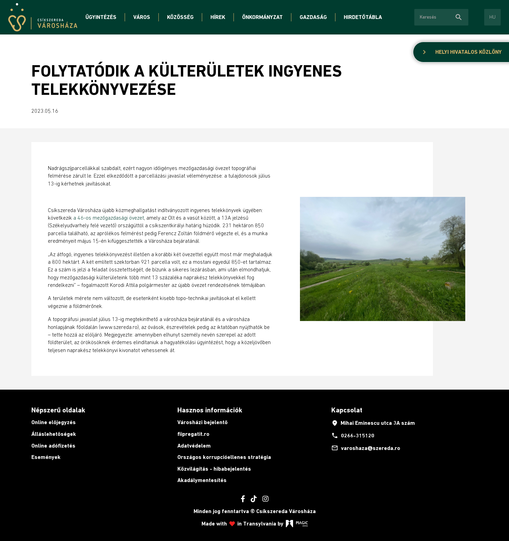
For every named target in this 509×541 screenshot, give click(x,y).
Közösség (180, 17)
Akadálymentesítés (202, 480)
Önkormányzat (262, 17)
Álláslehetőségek (53, 434)
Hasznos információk (209, 410)
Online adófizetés (53, 445)
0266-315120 (352, 435)
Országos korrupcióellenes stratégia (224, 457)
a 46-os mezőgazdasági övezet (108, 217)
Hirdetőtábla (363, 17)
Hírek (217, 17)
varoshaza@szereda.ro (365, 447)
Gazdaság (313, 17)
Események (46, 457)
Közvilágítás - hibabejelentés (214, 468)
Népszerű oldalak (58, 410)
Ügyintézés (100, 17)
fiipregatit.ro (193, 434)
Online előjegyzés (53, 422)
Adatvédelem (194, 445)
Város (141, 17)
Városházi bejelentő (202, 422)
